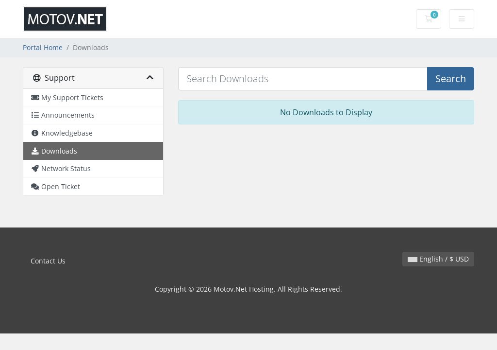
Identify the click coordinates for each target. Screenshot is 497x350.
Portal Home (43, 47)
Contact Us (48, 260)
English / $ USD (438, 258)
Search (450, 78)
